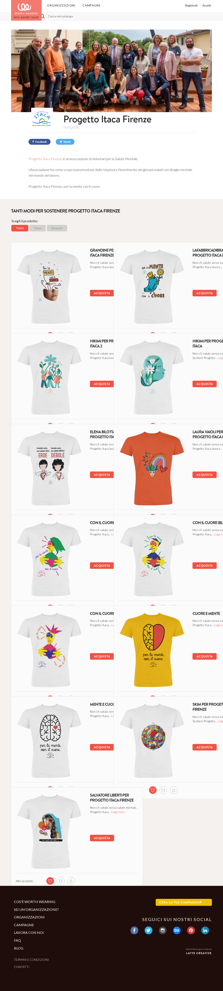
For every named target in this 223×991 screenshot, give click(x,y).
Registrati (191, 5)
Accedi (206, 5)
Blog (18, 948)
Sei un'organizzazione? (36, 909)
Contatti (21, 967)
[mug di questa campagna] (52, 320)
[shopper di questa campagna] (63, 320)
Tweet (65, 141)
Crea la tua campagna (180, 902)
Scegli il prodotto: (25, 221)
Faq (17, 940)
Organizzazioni (61, 5)
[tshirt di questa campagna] (42, 320)
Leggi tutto (88, 275)
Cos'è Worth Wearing (34, 902)
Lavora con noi (29, 932)
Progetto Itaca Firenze (46, 159)
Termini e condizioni (31, 959)
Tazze (37, 228)
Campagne (91, 5)
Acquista (82, 292)
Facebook (39, 141)
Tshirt (20, 228)
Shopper (57, 228)
